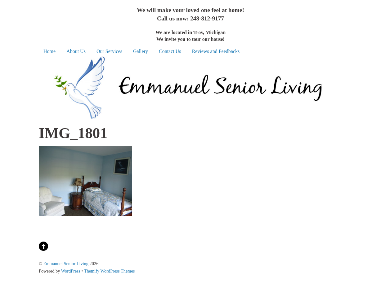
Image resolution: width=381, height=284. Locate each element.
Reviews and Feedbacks (216, 51)
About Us (76, 51)
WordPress (70, 271)
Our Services (109, 51)
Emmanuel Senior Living (65, 263)
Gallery (140, 51)
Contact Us (170, 51)
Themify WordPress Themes (109, 271)
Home (49, 51)
